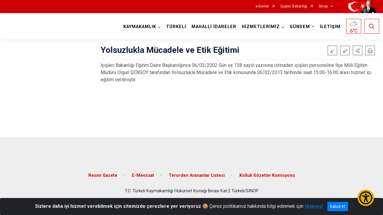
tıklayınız (314, 206)
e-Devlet (262, 6)
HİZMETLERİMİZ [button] (260, 26)
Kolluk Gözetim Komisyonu (267, 170)
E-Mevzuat (143, 170)
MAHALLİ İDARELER (212, 26)
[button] (357, 50)
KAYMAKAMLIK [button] (138, 26)
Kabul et (337, 206)
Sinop (323, 6)
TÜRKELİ (175, 26)
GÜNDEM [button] (298, 26)
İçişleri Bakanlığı (293, 6)
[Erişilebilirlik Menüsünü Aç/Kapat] (366, 198)
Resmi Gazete (102, 170)
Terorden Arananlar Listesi (197, 170)
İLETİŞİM (329, 26)
